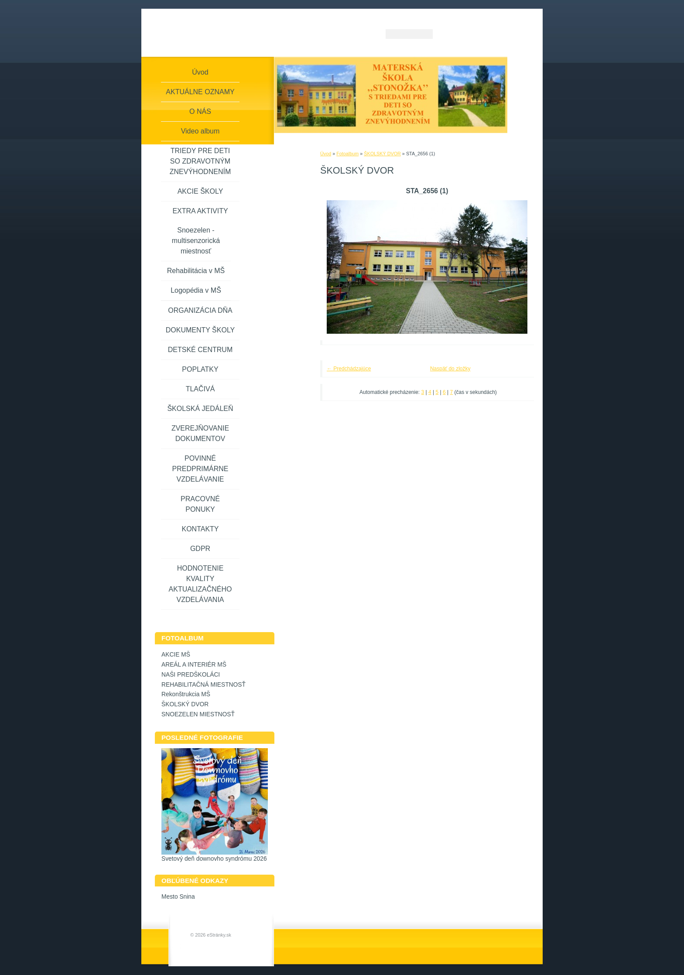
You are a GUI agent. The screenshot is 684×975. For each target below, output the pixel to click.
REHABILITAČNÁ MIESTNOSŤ (203, 684)
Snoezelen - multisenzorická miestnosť (196, 240)
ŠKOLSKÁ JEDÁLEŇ (200, 408)
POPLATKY (200, 369)
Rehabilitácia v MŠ (196, 270)
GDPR (200, 548)
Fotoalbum (347, 153)
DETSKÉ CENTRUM (200, 349)
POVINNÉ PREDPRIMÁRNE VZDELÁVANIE (200, 469)
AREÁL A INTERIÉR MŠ (193, 664)
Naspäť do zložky (450, 369)
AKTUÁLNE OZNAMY (200, 92)
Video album (200, 131)
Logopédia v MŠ (196, 290)
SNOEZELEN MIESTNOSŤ (198, 714)
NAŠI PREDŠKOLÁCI (190, 674)
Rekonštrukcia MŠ (185, 694)
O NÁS (200, 111)
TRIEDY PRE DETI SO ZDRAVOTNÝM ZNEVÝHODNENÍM (200, 161)
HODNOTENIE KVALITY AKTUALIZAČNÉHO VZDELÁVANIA (200, 583)
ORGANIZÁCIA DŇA (200, 310)
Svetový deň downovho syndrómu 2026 (214, 858)
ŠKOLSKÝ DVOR (382, 153)
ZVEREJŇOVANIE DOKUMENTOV (200, 433)
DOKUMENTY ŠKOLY (200, 330)
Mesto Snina (178, 896)
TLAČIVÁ (200, 389)
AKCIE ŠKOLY (200, 191)
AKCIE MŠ (175, 654)
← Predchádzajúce (349, 369)
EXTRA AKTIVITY (200, 211)
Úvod (325, 153)
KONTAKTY (200, 529)
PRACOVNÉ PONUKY (200, 504)
